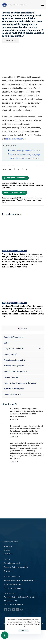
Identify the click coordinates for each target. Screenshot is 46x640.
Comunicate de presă (12, 563)
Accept (23, 631)
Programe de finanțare (12, 584)
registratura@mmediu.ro (13, 604)
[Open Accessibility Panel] (4, 635)
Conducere (8, 554)
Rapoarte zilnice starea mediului (16, 567)
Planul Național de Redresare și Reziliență (19, 580)
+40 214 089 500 (10, 601)
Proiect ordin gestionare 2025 (22, 151)
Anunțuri (7, 571)
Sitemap (7, 550)
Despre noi (8, 546)
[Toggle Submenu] (40, 348)
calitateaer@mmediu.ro (16, 139)
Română (22, 328)
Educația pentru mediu (12, 588)
